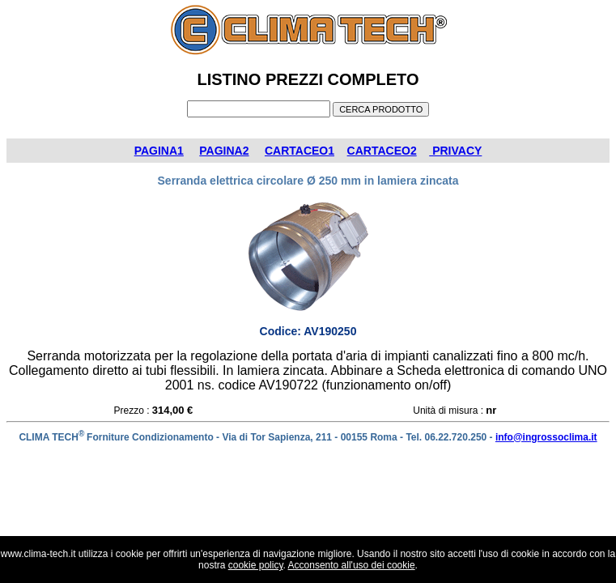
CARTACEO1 (299, 150)
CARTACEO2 (382, 150)
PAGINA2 (224, 150)
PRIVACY (455, 150)
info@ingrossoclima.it (546, 437)
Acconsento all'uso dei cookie (351, 565)
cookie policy (255, 565)
